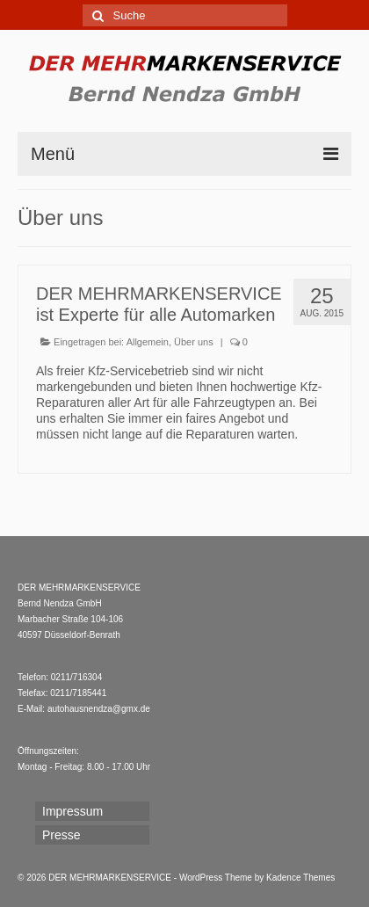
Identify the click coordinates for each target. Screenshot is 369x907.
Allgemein (148, 342)
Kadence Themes (300, 877)
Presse (61, 835)
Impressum (72, 811)
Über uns (193, 342)
